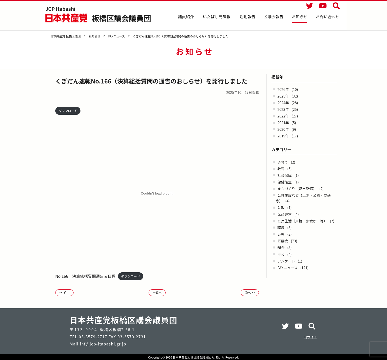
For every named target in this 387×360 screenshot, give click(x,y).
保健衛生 (284, 181)
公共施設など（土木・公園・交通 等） (304, 198)
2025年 (283, 95)
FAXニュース (287, 267)
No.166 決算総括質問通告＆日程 (85, 276)
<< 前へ (64, 292)
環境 (281, 227)
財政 (281, 207)
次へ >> (250, 292)
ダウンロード (67, 110)
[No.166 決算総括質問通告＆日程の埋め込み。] (157, 193)
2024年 (283, 102)
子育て (282, 161)
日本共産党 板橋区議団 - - (66, 18)
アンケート (286, 260)
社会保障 (284, 175)
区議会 (282, 240)
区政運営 (284, 214)
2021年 (283, 122)
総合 (281, 247)
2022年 (283, 115)
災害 (281, 234)
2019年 (283, 135)
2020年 (283, 129)
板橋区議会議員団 (121, 18)
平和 (281, 254)
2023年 (283, 109)
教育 (281, 168)
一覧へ (157, 292)
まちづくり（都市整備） (296, 188)
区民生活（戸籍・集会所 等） (302, 220)
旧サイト (310, 336)
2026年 (283, 89)
